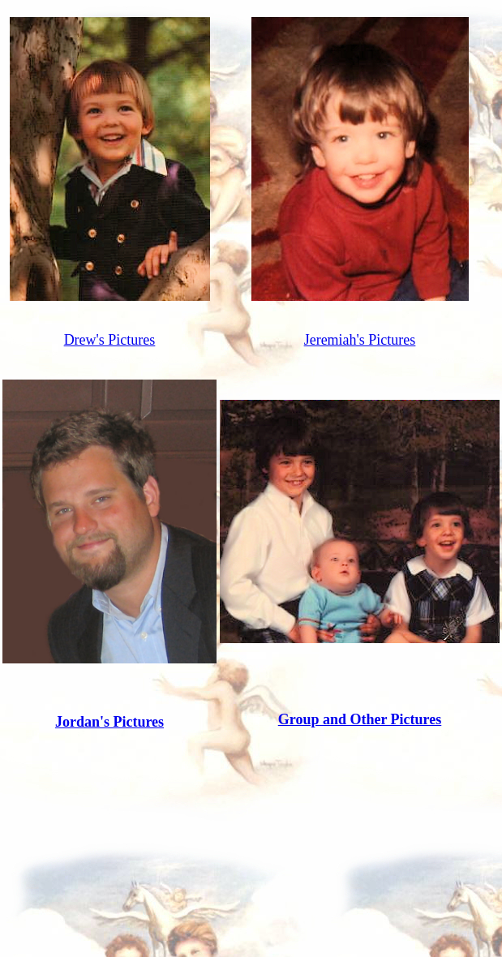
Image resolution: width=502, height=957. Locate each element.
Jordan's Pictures (109, 722)
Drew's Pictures (110, 340)
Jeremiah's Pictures (360, 340)
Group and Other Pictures (360, 719)
